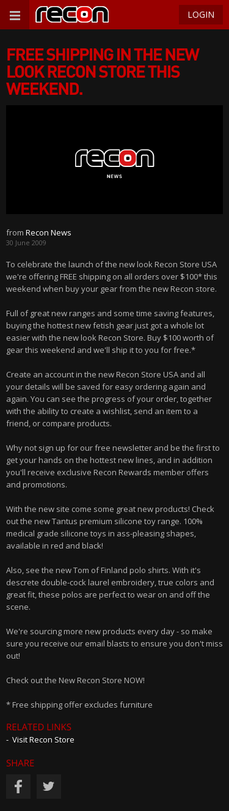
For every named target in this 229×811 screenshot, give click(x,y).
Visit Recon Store (43, 739)
